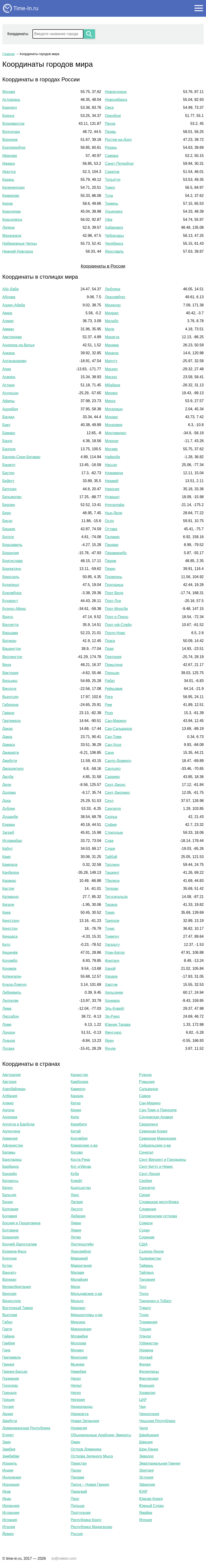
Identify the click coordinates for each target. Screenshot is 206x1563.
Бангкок (9, 449)
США (143, 1244)
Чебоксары (114, 236)
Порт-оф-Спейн (118, 625)
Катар (76, 1103)
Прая (109, 649)
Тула (109, 196)
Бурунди (9, 1258)
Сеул (109, 801)
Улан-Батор (115, 952)
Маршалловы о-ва (86, 1315)
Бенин (7, 1202)
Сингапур (113, 809)
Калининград (13, 187)
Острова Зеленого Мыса (92, 1456)
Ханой (110, 968)
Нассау (111, 465)
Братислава (12, 561)
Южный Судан (151, 1506)
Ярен (109, 1041)
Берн (6, 513)
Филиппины (149, 1372)
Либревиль (11, 992)
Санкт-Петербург (119, 164)
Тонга (144, 1294)
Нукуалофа (114, 505)
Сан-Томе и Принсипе (158, 1110)
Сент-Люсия (149, 1174)
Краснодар (11, 211)
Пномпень (113, 577)
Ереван (8, 825)
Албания (9, 1096)
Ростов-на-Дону (118, 140)
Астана (8, 385)
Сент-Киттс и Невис (156, 1167)
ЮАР (143, 1491)
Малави (77, 1273)
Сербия (145, 1181)
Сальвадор (148, 1089)
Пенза (110, 124)
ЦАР (143, 1400)
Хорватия (147, 1393)
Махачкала (11, 236)
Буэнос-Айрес (14, 609)
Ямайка (145, 1513)
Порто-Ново (115, 633)
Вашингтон (11, 649)
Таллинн (112, 865)
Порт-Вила (114, 593)
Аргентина (11, 1131)
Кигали (8, 905)
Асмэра (8, 377)
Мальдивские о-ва (86, 1294)
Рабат (110, 681)
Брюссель (10, 577)
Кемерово (10, 196)
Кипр (75, 1117)
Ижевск (8, 164)
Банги (7, 441)
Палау (76, 1470)
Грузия (8, 1407)
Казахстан (79, 1075)
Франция (146, 1385)
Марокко (78, 1308)
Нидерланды (82, 1407)
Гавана (8, 713)
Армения (10, 1138)
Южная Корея (151, 1499)
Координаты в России (103, 266)
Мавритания (81, 1266)
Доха (6, 801)
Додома (9, 793)
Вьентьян (10, 697)
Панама (111, 545)
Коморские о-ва (84, 1145)
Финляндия (148, 1379)
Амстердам (12, 337)
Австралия (11, 1075)
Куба (75, 1174)
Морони (111, 441)
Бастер (8, 473)
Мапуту (111, 361)
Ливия (76, 1230)
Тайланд (146, 1273)
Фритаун (112, 961)
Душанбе (10, 817)
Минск (110, 401)
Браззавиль (12, 545)
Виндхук (9, 689)
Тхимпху (112, 936)
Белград (9, 489)
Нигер (76, 1393)
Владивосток (13, 124)
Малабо (112, 321)
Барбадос (10, 1167)
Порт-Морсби (116, 609)
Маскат (111, 377)
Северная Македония (157, 1138)
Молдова (78, 1343)
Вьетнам (9, 1315)
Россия (77, 1534)
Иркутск (9, 172)
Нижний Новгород (17, 251)
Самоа (144, 1096)
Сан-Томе (113, 737)
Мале (109, 329)
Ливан (76, 1223)
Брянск (8, 116)
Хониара (112, 1001)
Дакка (7, 737)
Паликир (112, 537)
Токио (110, 912)
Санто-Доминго (118, 761)
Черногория (149, 1414)
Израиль (9, 1463)
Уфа (108, 220)
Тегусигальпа (116, 897)
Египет (8, 1435)
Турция (145, 1329)
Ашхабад (10, 409)
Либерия (78, 1216)
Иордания (10, 1485)
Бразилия (10, 553)
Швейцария (149, 1435)
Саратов (112, 172)
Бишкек (8, 529)
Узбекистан (148, 1343)
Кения (76, 1110)
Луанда (8, 1041)
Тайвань (146, 1266)
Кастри (8, 889)
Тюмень (111, 203)
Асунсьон (10, 393)
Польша (77, 1506)
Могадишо (114, 409)
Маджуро (113, 305)
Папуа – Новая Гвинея (90, 1485)
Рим (108, 705)
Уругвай (145, 1357)
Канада (77, 1096)
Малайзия (79, 1280)
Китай (76, 1131)
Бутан (7, 1266)
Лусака (8, 1048)
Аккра (7, 313)
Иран (6, 1499)
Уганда (145, 1336)
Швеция (146, 1442)
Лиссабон (10, 1016)
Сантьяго (113, 769)
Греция (8, 1400)
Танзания (147, 1280)
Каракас (9, 881)
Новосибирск (116, 100)
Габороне (10, 705)
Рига (109, 697)
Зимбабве (10, 1456)
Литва (76, 1237)
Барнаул (9, 107)
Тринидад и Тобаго (155, 1301)
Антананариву (14, 361)
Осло (109, 521)
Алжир (8, 321)
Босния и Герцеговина (21, 1223)
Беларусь (10, 1181)
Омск (109, 107)
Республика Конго (86, 1520)
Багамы (8, 1152)
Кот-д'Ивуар (81, 1167)
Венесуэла (11, 1301)
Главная (8, 54)
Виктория (10, 673)
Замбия (8, 1449)
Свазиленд (148, 1124)
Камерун (78, 1089)
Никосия (112, 489)
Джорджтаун (13, 769)
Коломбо (9, 961)
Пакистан (79, 1463)
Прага (110, 641)
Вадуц (7, 617)
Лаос (75, 1195)
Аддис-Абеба (13, 305)
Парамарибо (116, 553)
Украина (146, 1350)
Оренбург (113, 116)
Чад (142, 1407)
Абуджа (8, 297)
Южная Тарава (118, 1025)
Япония (145, 1520)
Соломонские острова (158, 1216)
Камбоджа (79, 1082)
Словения (147, 1209)
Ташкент (112, 872)
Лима (6, 1008)
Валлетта (10, 625)
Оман (75, 1442)
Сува (109, 841)
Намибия (78, 1372)
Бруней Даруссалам (19, 1244)
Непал (76, 1385)
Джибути (9, 761)
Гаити (7, 1329)
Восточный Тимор (17, 1308)
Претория (113, 657)
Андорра (9, 1117)
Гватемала (11, 721)
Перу (75, 1499)
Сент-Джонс (115, 785)
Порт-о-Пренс (117, 617)
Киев (6, 912)
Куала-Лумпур (14, 985)
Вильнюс (10, 681)
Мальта (77, 1301)
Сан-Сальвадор (118, 729)
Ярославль (114, 251)
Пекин (110, 569)
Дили (6, 785)
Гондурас (10, 1385)
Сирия (144, 1195)
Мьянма (77, 1364)
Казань (8, 180)
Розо (109, 713)
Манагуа (112, 337)
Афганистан (12, 1145)
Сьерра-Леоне (151, 1251)
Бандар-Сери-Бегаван (21, 457)
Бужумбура (11, 593)
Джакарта (10, 753)
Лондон (8, 1032)
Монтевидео (115, 433)
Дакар (7, 729)
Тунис (110, 929)
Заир (6, 1442)
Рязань (111, 147)
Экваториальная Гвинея (159, 1463)
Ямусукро (113, 1032)
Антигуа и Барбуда (18, 1124)
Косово (77, 1152)
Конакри (9, 968)
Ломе (6, 1025)
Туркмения (148, 1322)
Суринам (146, 1237)
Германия (10, 1379)
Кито (6, 945)
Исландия (10, 1513)
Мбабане (112, 385)
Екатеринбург (14, 147)
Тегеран (112, 889)
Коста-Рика (80, 1160)
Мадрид (112, 313)
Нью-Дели (113, 513)
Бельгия (9, 1195)
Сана (109, 753)
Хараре (111, 976)
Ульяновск (114, 211)
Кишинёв (10, 952)
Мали (75, 1287)
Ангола (8, 1110)
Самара (111, 156)
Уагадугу (112, 945)
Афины (8, 401)
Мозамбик (79, 1336)
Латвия (77, 1202)
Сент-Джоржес (117, 793)
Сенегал (146, 1152)
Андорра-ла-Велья (18, 345)
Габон (7, 1322)
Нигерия (78, 1400)
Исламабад (12, 841)
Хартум (111, 985)
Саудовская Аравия (156, 1117)
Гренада (9, 1393)
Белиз (7, 1188)
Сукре (110, 849)
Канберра (10, 872)
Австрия (9, 1082)
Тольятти (112, 180)
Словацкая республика (159, 1202)
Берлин (8, 505)
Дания (7, 1414)
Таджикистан (150, 1258)
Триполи (112, 921)
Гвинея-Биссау (15, 1372)
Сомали (146, 1223)
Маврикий (79, 1258)
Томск (110, 187)
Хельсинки (114, 992)
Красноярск (12, 220)
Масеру (111, 369)
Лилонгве (10, 1001)
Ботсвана (10, 1230)
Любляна (112, 289)
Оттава (111, 529)
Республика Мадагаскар (91, 1527)
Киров (7, 203)
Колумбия (79, 1138)
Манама (112, 345)
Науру (76, 1379)
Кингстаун (10, 921)
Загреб (8, 832)
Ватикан (9, 641)
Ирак (6, 1491)
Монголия (79, 1357)
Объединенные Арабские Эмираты (101, 1435)
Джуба (7, 777)
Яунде (110, 1048)
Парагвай (79, 1491)
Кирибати (79, 1124)
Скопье (111, 817)
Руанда (145, 1075)
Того (142, 1287)
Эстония (146, 1477)
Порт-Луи (113, 601)
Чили (143, 1428)
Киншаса (10, 936)
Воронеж (10, 140)
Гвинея (8, 1364)
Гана (6, 1350)
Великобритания (16, 1287)
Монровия (113, 425)
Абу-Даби (10, 289)
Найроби (112, 457)
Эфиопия (147, 1485)
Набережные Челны (19, 243)
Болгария (10, 1209)
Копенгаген (11, 976)
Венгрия (9, 1294)
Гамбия (8, 1343)
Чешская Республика (157, 1421)
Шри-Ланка (148, 1449)
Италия (8, 1527)
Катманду (10, 897)
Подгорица (114, 585)
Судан (144, 1230)
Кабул (7, 849)
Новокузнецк (116, 92)
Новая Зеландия (85, 1421)
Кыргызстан (81, 1188)
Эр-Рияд (112, 1016)
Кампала (9, 865)
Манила (111, 353)
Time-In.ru (25, 8)
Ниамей (111, 481)
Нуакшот (112, 497)
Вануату (9, 1273)
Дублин (8, 809)
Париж (110, 561)
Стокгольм (114, 832)
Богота (8, 537)
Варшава (10, 633)
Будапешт (10, 585)
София (111, 825)
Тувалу (145, 1308)
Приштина (114, 665)
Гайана (8, 1336)
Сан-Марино (116, 721)
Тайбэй (111, 857)
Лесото (77, 1209)
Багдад (8, 417)
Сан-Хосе (113, 745)
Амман (8, 329)
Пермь (110, 132)
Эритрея (146, 1470)
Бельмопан (12, 497)
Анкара (8, 353)
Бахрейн (9, 1174)
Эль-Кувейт (115, 1008)
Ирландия (10, 1506)
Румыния (147, 1082)
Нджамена (114, 473)
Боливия (9, 1216)
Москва (8, 92)
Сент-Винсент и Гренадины (162, 1160)
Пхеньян (112, 673)
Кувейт (76, 1181)
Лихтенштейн (82, 1244)
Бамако (8, 433)
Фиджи (145, 1364)
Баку (6, 425)
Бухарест (10, 601)
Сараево (112, 777)
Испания (9, 1520)
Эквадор (146, 1456)
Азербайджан (13, 1089)
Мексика (78, 1322)
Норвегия (79, 1428)
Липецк (8, 227)
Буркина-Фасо (14, 1251)
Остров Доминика (86, 1449)
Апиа (6, 369)
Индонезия (11, 1477)
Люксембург (115, 297)
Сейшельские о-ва (155, 1145)
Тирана (111, 905)
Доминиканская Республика (26, 1428)
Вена (6, 665)
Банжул (8, 465)
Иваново (9, 156)
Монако (111, 417)
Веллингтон (12, 657)
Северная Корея (153, 1131)
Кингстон (9, 929)
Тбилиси (112, 881)
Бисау (7, 521)
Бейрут (8, 481)
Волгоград (11, 132)
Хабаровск (114, 227)
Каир (6, 857)
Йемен (8, 1534)
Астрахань (11, 100)
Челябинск (114, 243)
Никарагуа (80, 1414)
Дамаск (8, 745)
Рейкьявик (114, 689)
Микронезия (81, 1329)
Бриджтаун (11, 569)
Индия (7, 1470)
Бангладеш (12, 1160)
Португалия (81, 1513)
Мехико (111, 393)
